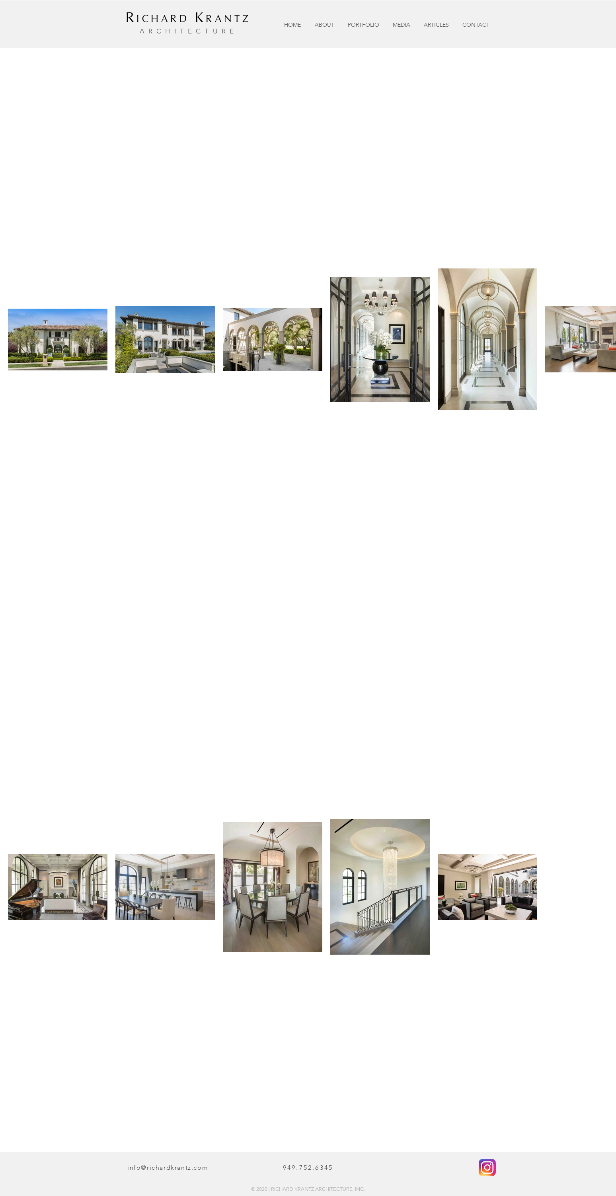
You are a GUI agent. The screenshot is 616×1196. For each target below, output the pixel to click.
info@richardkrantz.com (167, 1167)
